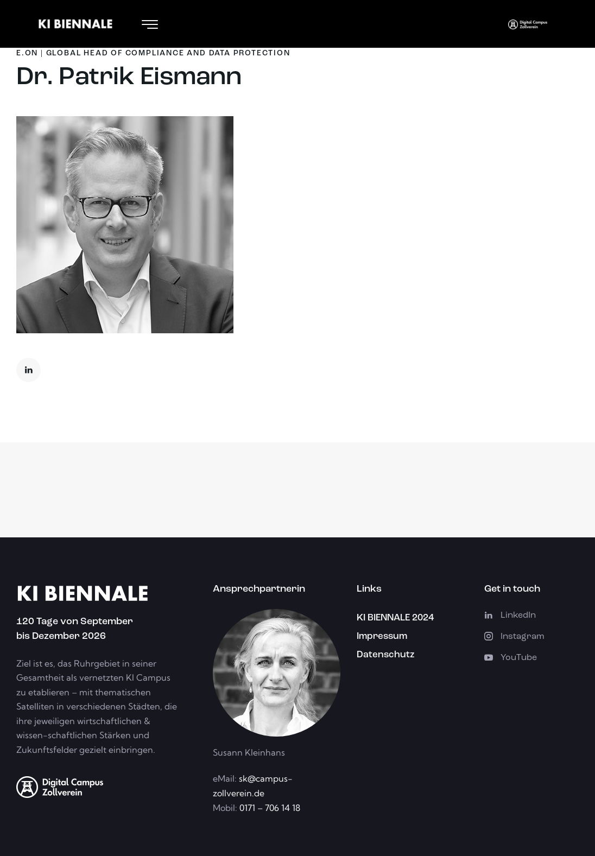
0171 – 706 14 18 (268, 807)
